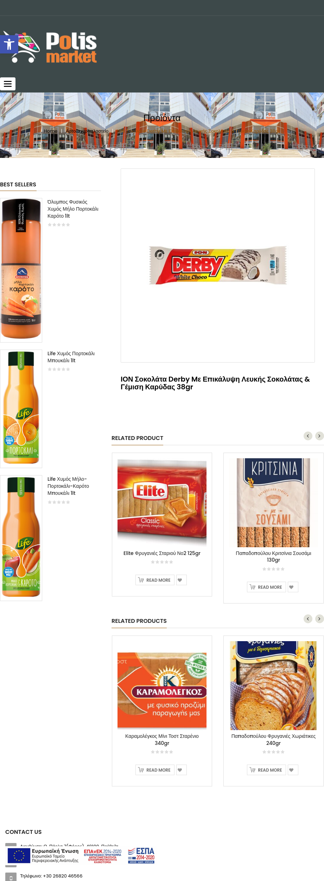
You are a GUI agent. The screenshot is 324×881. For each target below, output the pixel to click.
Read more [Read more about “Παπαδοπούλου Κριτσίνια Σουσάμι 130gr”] (270, 587)
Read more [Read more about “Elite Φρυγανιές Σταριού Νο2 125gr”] (158, 580)
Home (51, 131)
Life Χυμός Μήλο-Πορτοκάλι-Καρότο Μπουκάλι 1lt (68, 486)
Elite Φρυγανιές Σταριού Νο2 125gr (162, 553)
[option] (50, 403)
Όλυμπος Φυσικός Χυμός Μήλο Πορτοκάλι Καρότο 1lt (73, 208)
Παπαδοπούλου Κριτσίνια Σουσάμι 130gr (273, 557)
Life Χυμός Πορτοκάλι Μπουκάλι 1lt (71, 357)
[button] (9, 44)
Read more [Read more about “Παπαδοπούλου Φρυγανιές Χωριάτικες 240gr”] (270, 770)
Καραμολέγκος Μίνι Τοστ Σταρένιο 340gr (162, 740)
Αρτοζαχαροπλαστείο (87, 131)
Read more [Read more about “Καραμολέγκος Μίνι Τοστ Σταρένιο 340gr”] (158, 770)
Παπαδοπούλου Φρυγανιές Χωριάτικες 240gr (273, 740)
